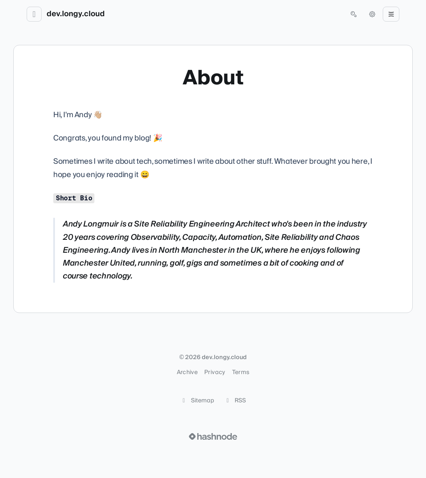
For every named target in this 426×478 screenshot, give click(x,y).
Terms (241, 372)
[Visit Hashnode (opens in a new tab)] (213, 436)
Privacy (214, 372)
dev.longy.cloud (76, 14)
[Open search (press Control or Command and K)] (353, 14)
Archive (187, 372)
